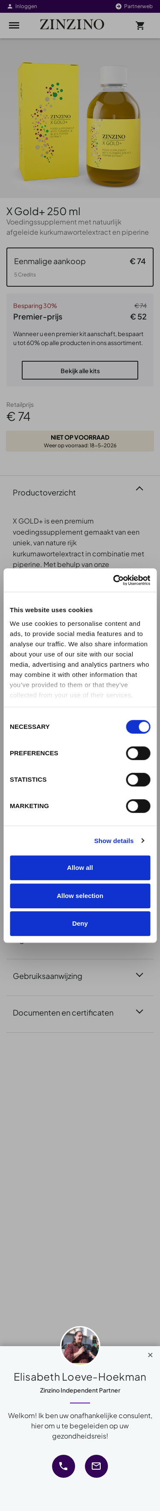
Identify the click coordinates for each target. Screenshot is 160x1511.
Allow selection (80, 895)
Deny (80, 923)
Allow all (80, 867)
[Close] (150, 1353)
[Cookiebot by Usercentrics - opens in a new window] (114, 580)
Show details (114, 840)
